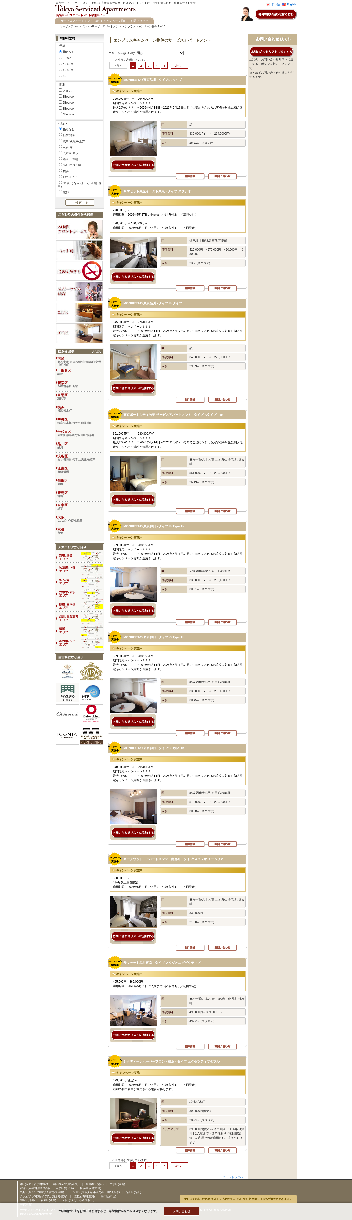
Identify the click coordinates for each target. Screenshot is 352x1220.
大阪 (79, 518)
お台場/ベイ (70, 177)
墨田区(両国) (108, 1196)
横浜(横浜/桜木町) (90, 1188)
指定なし (69, 52)
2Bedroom (69, 102)
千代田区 (79, 433)
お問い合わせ (139, 20)
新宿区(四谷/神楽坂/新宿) (35, 1188)
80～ (66, 75)
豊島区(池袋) (27, 1200)
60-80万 (68, 70)
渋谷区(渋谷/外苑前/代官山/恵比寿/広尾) (44, 1196)
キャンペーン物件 (115, 20)
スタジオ (68, 90)
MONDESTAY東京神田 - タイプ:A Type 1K (154, 748)
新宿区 (79, 384)
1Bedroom (69, 96)
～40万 (67, 58)
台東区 (79, 506)
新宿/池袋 (69, 135)
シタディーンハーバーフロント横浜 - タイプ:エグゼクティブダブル (171, 1061)
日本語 (276, 4)
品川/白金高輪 (72, 165)
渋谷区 (79, 457)
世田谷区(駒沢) (95, 1184)
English (291, 4)
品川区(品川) (133, 1192)
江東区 (79, 469)
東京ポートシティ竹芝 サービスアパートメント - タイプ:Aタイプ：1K (173, 415)
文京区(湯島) (117, 1184)
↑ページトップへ (232, 1177)
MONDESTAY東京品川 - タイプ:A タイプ (152, 80)
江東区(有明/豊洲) (85, 1196)
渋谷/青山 (69, 147)
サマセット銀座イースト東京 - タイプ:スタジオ (157, 191)
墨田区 (79, 482)
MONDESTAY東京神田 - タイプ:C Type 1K (154, 637)
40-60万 (68, 64)
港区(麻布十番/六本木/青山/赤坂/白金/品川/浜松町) (50, 1184)
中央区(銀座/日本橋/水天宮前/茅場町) (42, 1192)
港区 (79, 361)
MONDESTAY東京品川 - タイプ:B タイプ (152, 303)
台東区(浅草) (49, 1200)
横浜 (66, 171)
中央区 (79, 421)
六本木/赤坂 (70, 153)
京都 (66, 192)
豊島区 (79, 494)
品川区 (79, 445)
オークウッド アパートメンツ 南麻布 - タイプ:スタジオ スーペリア (173, 859)
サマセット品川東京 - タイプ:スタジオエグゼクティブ (161, 963)
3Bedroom (69, 108)
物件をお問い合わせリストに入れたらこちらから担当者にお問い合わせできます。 (238, 1199)
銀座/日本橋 (70, 159)
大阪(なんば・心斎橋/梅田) (78, 1200)
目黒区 (79, 396)
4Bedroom (69, 114)
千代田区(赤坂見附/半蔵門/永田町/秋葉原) (95, 1192)
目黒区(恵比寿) (65, 1188)
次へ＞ (179, 65)
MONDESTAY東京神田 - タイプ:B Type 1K (154, 526)
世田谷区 (79, 372)
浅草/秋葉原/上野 (74, 141)
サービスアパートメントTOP (80, 20)
